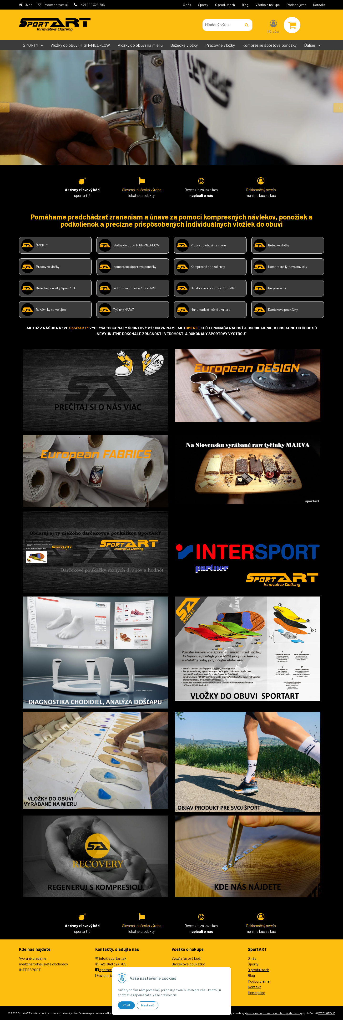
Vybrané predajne (32, 958)
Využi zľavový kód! (187, 958)
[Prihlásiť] (273, 26)
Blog (245, 5)
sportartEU (108, 969)
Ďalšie (312, 45)
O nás (187, 5)
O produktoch (225, 5)
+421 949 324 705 (92, 5)
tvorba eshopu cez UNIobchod (265, 1013)
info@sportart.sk (56, 5)
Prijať (126, 1005)
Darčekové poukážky (188, 964)
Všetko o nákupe (268, 5)
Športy (203, 5)
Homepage (256, 992)
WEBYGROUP (326, 1013)
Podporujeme (296, 5)
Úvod (28, 5)
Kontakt (319, 5)
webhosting (294, 1013)
